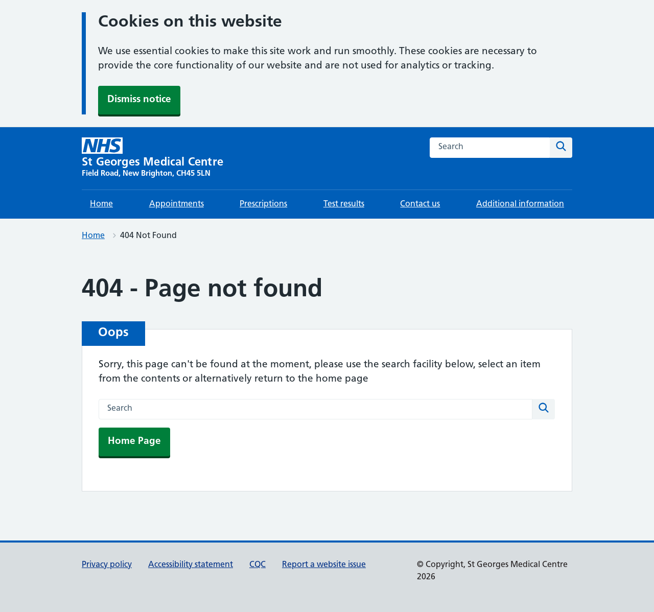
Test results (343, 204)
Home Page (134, 441)
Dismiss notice (139, 100)
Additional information (520, 204)
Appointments (176, 204)
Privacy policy (107, 565)
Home (101, 204)
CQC (257, 565)
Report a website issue (324, 565)
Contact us (420, 204)
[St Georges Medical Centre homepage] (152, 158)
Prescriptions (263, 204)
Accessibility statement (190, 565)
